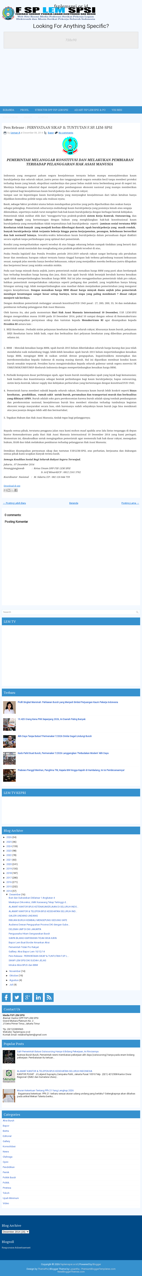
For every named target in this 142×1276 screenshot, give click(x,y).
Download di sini (12, 485)
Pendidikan (9, 1167)
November (15, 971)
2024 (9, 846)
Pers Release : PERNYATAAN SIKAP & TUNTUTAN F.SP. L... (39, 956)
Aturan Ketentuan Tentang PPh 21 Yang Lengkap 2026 (45, 1090)
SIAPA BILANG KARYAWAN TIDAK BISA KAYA (33, 938)
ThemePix (43, 1269)
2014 (9, 891)
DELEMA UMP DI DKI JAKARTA (25, 929)
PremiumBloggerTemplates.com (98, 1269)
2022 (9, 855)
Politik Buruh (9, 1177)
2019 (9, 868)
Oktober (13, 975)
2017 (9, 877)
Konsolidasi (9, 1146)
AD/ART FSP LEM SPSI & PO (90, 110)
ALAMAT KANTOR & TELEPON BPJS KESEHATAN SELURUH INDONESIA (54, 1071)
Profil (24, 110)
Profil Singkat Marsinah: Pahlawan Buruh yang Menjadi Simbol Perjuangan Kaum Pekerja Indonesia (68, 702)
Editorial (7, 1136)
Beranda (73, 503)
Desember (15, 894)
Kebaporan (10, 117)
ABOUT (28, 117)
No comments (66, 133)
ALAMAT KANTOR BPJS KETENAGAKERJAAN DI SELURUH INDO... (43, 906)
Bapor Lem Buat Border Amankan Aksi (29, 942)
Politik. (6, 1182)
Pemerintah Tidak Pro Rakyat (24, 947)
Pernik (6, 1172)
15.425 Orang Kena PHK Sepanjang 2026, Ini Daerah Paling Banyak (51, 719)
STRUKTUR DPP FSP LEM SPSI (51, 110)
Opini (5, 1162)
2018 (9, 873)
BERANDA (8, 110)
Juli (11, 984)
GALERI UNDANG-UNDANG (23, 915)
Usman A (15, 133)
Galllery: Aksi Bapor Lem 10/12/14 (27, 951)
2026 (9, 837)
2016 (9, 882)
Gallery (6, 1141)
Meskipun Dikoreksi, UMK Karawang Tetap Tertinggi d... (38, 902)
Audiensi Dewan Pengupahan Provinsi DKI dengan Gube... (39, 924)
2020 (9, 864)
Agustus (13, 980)
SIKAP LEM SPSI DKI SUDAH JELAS (27, 960)
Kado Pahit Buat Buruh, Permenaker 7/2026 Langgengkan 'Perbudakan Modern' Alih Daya (63, 753)
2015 (9, 886)
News (6, 1151)
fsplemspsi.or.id (71, 6)
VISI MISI (117, 110)
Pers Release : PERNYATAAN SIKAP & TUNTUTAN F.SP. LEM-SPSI (58, 127)
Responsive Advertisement (16, 1247)
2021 (9, 859)
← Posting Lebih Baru (14, 503)
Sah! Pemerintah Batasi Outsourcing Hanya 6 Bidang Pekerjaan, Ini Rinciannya (58, 1051)
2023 (9, 850)
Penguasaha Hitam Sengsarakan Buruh (29, 933)
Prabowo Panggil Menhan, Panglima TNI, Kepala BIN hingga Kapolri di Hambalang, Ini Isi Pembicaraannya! (71, 770)
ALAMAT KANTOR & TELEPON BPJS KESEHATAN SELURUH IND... (43, 911)
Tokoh (6, 1193)
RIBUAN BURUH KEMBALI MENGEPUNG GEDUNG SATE (38, 920)
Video (6, 1203)
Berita (6, 1131)
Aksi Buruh (8, 1120)
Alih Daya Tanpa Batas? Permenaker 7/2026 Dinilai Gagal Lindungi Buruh (55, 736)
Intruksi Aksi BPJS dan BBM (23, 965)
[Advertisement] (71, 78)
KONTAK (43, 117)
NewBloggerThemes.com (71, 1271)
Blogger (96, 1264)
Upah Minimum (11, 1198)
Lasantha (75, 1269)
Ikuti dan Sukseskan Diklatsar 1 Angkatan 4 (32, 897)
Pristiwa (7, 1187)
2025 (9, 841)
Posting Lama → (130, 503)
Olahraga (7, 1156)
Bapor (51, 133)
